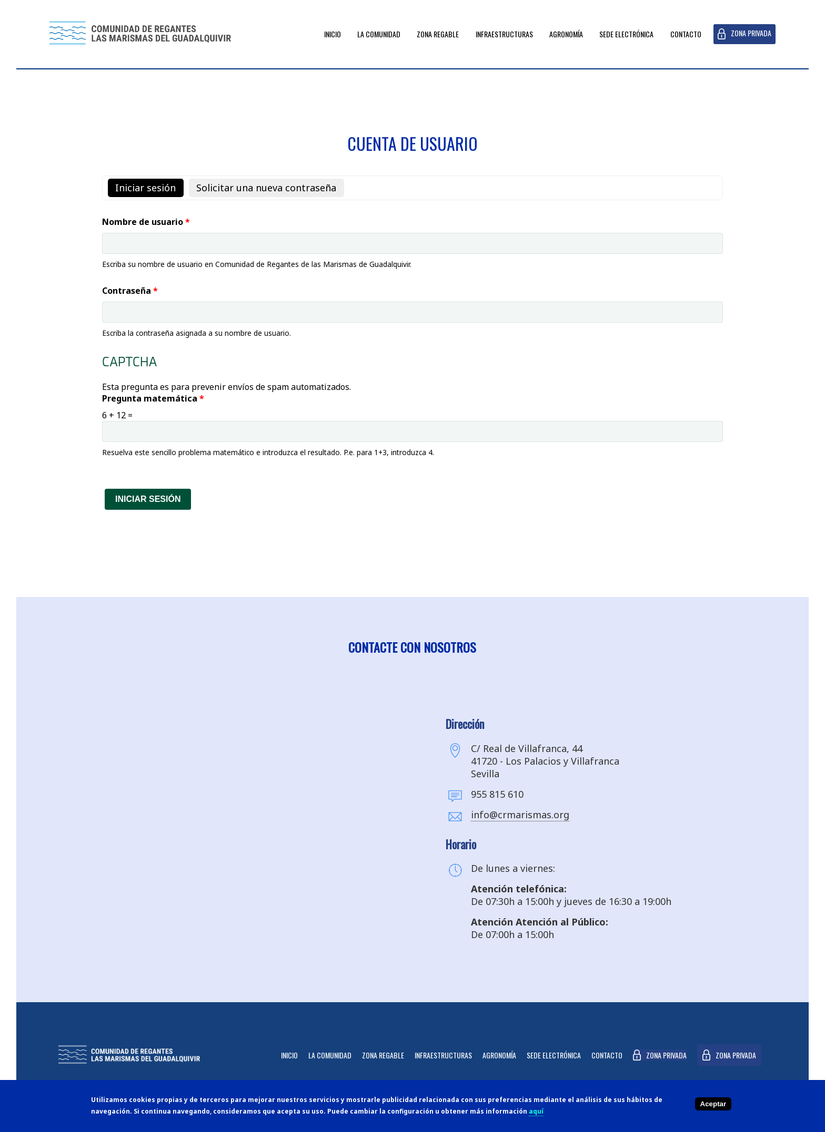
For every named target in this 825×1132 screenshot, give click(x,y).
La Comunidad (378, 33)
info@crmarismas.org (520, 814)
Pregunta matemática (153, 398)
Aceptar (713, 1104)
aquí (536, 1111)
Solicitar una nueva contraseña (266, 187)
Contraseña (130, 290)
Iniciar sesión (149, 187)
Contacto (685, 33)
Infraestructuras (504, 33)
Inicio (332, 33)
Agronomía (566, 33)
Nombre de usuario (146, 222)
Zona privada (751, 32)
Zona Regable (438, 33)
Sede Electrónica (626, 33)
